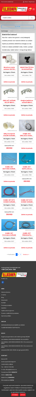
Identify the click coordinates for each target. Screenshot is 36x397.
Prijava (25, 1)
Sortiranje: (4, 31)
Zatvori (23, 395)
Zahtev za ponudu (9, 82)
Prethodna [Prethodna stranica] (11, 254)
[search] (32, 18)
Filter (18, 26)
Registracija (32, 1)
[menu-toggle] (34, 9)
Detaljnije (15, 395)
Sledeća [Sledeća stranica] (26, 254)
